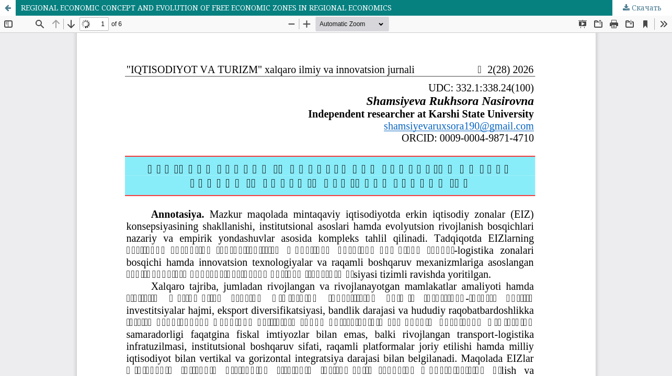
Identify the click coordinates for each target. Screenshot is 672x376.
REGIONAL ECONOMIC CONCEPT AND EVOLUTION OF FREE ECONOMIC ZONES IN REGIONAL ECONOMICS (206, 8)
